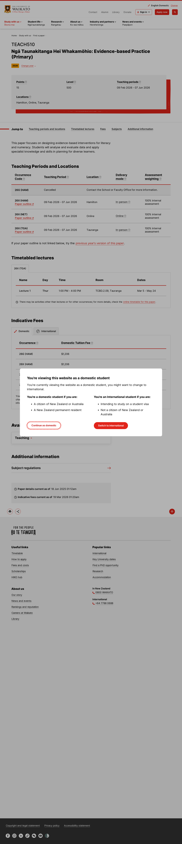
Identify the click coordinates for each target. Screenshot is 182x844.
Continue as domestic (43, 425)
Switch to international (111, 425)
